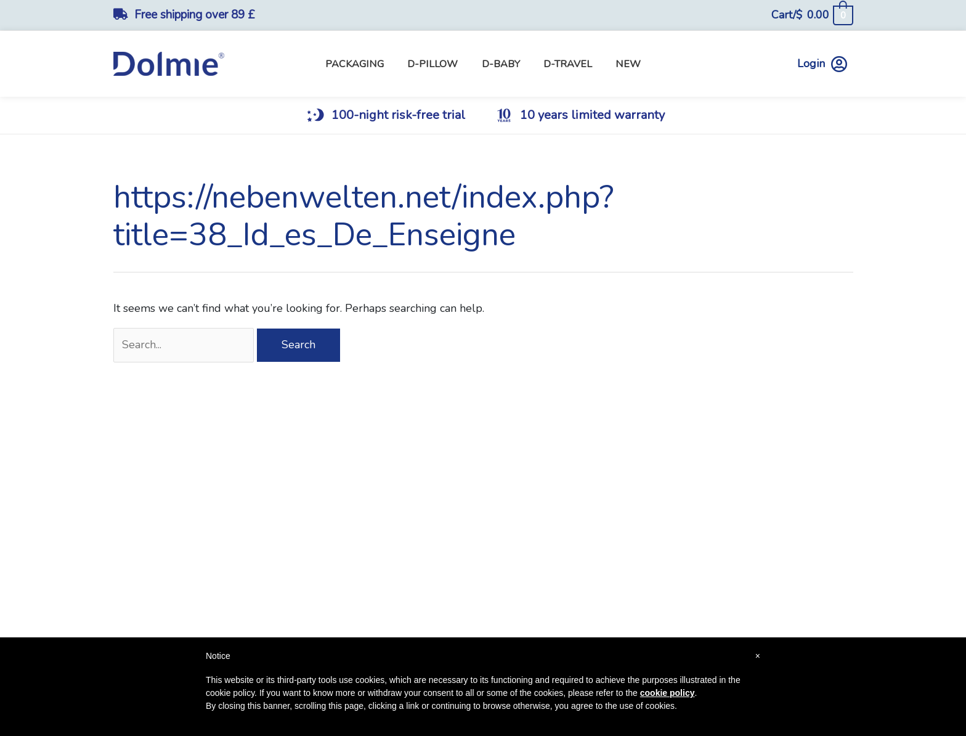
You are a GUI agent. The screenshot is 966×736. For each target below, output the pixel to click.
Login (822, 63)
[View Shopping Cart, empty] (811, 15)
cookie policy (667, 693)
